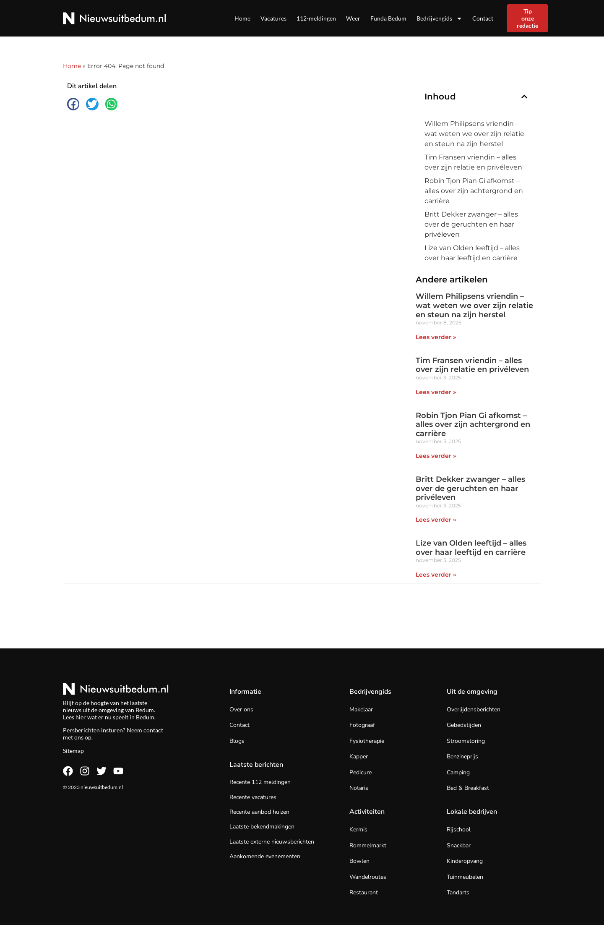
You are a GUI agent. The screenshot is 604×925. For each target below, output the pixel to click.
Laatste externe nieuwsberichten (271, 842)
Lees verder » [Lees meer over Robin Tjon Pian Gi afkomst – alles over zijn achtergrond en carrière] (436, 456)
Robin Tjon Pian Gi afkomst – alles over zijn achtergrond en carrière (473, 191)
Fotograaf (362, 725)
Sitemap (73, 750)
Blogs (237, 741)
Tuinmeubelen (465, 877)
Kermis (358, 830)
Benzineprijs (462, 756)
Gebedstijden (464, 725)
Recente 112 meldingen (260, 782)
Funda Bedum (388, 18)
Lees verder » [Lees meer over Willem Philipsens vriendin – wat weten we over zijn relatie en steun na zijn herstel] (436, 337)
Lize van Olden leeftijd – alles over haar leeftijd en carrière (472, 253)
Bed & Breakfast (468, 788)
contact (153, 730)
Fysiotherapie (366, 741)
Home (242, 18)
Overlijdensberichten (473, 709)
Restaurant (363, 892)
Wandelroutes (367, 877)
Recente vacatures (252, 797)
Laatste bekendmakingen (261, 827)
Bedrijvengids (439, 18)
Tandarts (458, 892)
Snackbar (459, 845)
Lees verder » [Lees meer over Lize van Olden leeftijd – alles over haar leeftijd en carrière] (436, 574)
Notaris (358, 788)
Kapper (358, 756)
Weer (353, 18)
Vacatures (273, 18)
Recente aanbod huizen (259, 812)
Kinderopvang (465, 861)
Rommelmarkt (367, 845)
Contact (482, 18)
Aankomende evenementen (264, 856)
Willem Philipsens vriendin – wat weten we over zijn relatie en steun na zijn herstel (474, 134)
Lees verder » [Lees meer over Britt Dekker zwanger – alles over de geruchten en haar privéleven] (436, 519)
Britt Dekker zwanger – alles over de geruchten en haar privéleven (471, 224)
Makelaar (361, 709)
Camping (458, 772)
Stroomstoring (466, 741)
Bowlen (359, 861)
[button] (73, 104)
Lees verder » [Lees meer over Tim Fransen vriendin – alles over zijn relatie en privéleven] (436, 392)
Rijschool (459, 830)
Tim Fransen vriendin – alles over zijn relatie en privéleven (473, 162)
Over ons (241, 709)
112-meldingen (316, 18)
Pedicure (360, 772)
